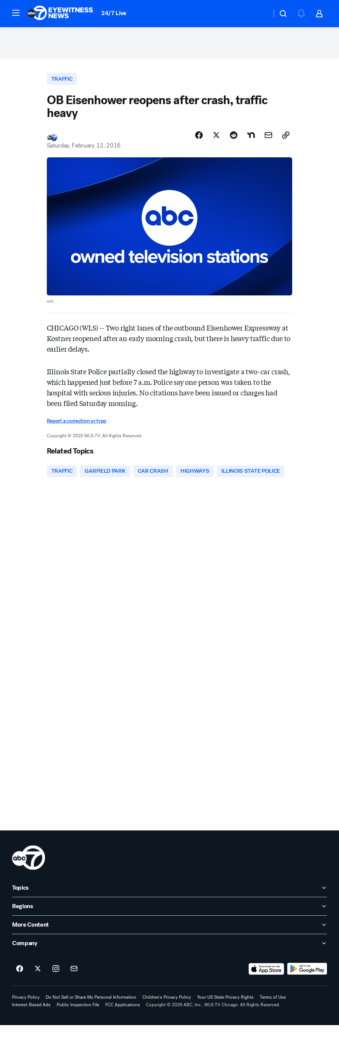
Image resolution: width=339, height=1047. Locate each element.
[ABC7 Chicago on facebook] (19, 990)
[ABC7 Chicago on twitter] (37, 990)
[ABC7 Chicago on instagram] (55, 990)
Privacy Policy (26, 1019)
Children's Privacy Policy (166, 1019)
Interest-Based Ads (31, 1026)
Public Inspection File (78, 1026)
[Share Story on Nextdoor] (251, 138)
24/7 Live (113, 13)
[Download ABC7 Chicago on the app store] (266, 991)
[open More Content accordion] (169, 947)
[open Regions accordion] (169, 928)
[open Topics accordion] (169, 910)
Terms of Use (273, 1019)
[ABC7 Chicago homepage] (60, 13)
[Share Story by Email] (268, 138)
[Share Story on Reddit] (233, 138)
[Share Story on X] (216, 138)
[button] (16, 12)
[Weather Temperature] (260, 13)
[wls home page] (28, 879)
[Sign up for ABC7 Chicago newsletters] (74, 990)
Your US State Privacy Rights (225, 1019)
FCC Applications (122, 1026)
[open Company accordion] (169, 965)
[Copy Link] (285, 138)
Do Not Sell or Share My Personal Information (91, 1019)
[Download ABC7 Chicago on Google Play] (307, 991)
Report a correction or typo (76, 424)
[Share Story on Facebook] (199, 138)
